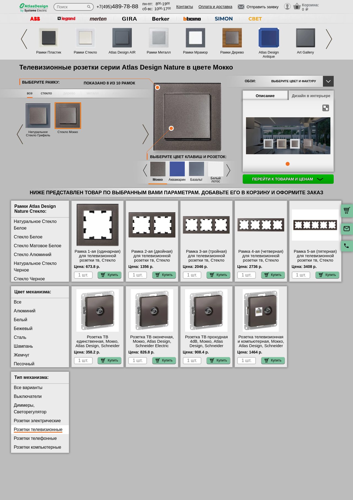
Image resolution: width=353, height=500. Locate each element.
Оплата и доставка (215, 6)
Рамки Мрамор (195, 52)
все (30, 93)
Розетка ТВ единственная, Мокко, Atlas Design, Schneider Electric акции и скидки (98, 343)
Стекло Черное (29, 278)
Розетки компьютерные (37, 447)
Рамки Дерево (232, 52)
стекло (46, 93)
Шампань (23, 346)
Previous (24, 39)
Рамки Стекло (85, 52)
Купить (109, 275)
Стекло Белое (28, 237)
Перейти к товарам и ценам (287, 179)
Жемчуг (22, 355)
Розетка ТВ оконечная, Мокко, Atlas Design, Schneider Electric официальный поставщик (152, 346)
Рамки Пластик (48, 52)
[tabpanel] (288, 136)
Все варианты (28, 387)
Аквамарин (177, 179)
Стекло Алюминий (32, 254)
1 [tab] (287, 164)
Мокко (158, 179)
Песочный (24, 363)
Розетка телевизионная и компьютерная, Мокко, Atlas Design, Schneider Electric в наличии (261, 343)
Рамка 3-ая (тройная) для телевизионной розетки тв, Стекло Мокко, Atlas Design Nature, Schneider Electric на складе (206, 262)
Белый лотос (216, 180)
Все (18, 302)
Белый (20, 319)
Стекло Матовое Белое (37, 245)
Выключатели (28, 396)
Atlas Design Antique (269, 54)
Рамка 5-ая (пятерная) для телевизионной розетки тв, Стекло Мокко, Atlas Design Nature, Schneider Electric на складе (315, 262)
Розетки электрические (37, 420)
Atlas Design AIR (122, 52)
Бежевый (23, 328)
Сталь (20, 337)
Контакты (184, 6)
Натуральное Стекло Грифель (38, 133)
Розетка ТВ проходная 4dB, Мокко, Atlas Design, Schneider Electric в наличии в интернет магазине (206, 346)
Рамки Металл (159, 52)
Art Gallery (305, 52)
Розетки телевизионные (38, 429)
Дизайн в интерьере (311, 96)
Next (329, 39)
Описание (265, 96)
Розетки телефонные (35, 438)
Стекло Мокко (68, 132)
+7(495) (117, 6)
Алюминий (24, 310)
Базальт (196, 179)
